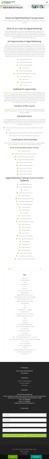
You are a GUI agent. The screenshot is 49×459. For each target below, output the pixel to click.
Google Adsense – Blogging (25, 309)
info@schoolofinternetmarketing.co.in (24, 403)
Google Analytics (25, 311)
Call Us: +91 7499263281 (24, 399)
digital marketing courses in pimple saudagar (25, 297)
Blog (25, 282)
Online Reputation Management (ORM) (25, 326)
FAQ (25, 305)
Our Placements (25, 328)
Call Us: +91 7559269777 (24, 401)
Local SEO (25, 320)
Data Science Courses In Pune (25, 290)
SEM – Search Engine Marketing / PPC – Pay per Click (25, 337)
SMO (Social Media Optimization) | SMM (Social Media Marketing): (25, 339)
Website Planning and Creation (25, 352)
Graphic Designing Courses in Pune (25, 316)
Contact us (25, 288)
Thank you (25, 347)
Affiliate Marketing (25, 280)
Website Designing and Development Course (25, 349)
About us (25, 278)
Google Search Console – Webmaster (25, 314)
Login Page (25, 322)
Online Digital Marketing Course (25, 324)
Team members (25, 341)
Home (25, 318)
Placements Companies (25, 330)
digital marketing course (12, 109)
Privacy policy (25, 333)
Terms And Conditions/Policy (25, 345)
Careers (25, 286)
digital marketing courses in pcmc (25, 295)
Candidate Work (25, 284)
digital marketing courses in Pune (25, 299)
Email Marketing (25, 303)
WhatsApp (36, 457)
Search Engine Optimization (25, 335)
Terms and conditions (25, 343)
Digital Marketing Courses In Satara (25, 301)
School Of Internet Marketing (13, 92)
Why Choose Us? (25, 354)
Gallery (25, 307)
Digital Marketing (25, 292)
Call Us (12, 457)
